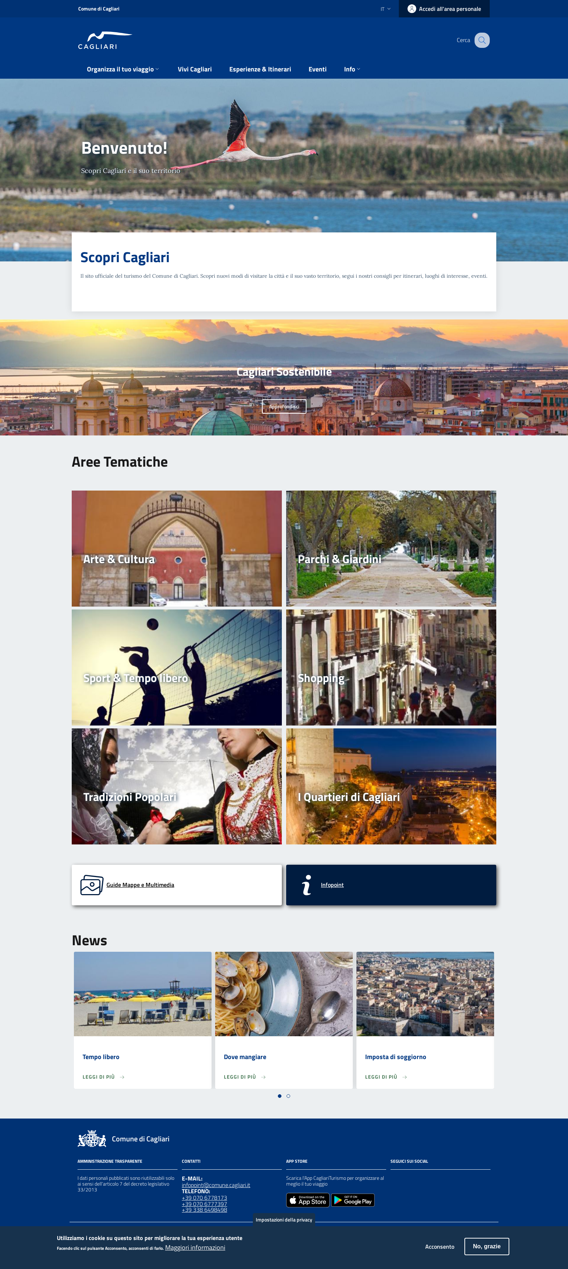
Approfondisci (284, 406)
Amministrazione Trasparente (110, 1161)
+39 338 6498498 (204, 1209)
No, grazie (487, 1250)
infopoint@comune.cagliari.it (216, 1185)
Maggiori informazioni (195, 1251)
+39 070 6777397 (204, 1203)
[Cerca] (481, 40)
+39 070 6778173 (204, 1197)
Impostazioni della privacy (284, 1223)
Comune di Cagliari (99, 8)
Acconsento (439, 1250)
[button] (279, 1096)
